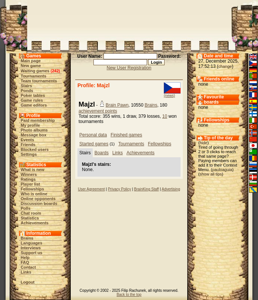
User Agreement (91, 189)
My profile (30, 125)
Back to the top (129, 295)
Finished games (126, 135)
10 (164, 116)
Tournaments (34, 76)
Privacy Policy (119, 189)
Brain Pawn (117, 105)
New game (31, 65)
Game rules (32, 100)
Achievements (35, 223)
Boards (102, 152)
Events (27, 140)
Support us (31, 252)
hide (203, 142)
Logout (28, 282)
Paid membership (38, 120)
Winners (29, 174)
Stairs (26, 85)
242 (55, 71)
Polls (26, 208)
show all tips (211, 174)
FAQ (25, 262)
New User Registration (128, 67)
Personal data (93, 135)
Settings (29, 154)
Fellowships (32, 189)
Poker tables (33, 95)
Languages (31, 243)
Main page (31, 61)
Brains (27, 238)
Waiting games (35, 71)
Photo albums (34, 130)
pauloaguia (222, 169)
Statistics (30, 218)
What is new (33, 169)
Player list (30, 184)
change (225, 66)
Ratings (28, 179)
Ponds (27, 90)
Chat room (31, 213)
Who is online (34, 194)
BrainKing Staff (146, 189)
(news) (169, 96)
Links (26, 272)
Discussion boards (39, 203)
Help (25, 257)
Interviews (31, 248)
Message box (34, 135)
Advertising (171, 189)
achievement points (98, 111)
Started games (93, 143)
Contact (28, 267)
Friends (28, 144)
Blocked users (35, 149)
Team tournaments (39, 81)
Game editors (34, 105)
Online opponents (38, 198)
